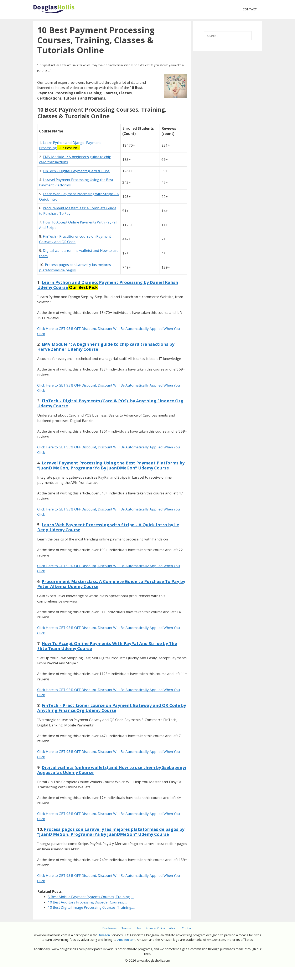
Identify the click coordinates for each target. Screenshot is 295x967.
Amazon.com (126, 939)
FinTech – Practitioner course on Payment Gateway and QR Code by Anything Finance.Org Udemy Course (111, 707)
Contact (250, 9)
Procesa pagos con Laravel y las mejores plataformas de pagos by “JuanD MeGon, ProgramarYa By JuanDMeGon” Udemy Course (110, 831)
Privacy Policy (155, 928)
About (173, 928)
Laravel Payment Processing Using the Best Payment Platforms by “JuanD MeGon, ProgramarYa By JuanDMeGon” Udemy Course (111, 465)
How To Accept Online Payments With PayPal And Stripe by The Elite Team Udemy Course (107, 646)
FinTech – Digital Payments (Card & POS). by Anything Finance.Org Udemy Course (110, 403)
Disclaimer (109, 928)
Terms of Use (131, 928)
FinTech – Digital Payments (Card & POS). (76, 170)
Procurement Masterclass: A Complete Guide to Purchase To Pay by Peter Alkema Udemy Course (111, 584)
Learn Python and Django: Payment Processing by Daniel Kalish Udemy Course (107, 284)
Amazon (104, 935)
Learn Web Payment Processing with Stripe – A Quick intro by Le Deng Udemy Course (108, 527)
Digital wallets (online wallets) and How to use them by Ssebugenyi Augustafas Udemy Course (111, 770)
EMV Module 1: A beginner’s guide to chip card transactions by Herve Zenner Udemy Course (105, 346)
